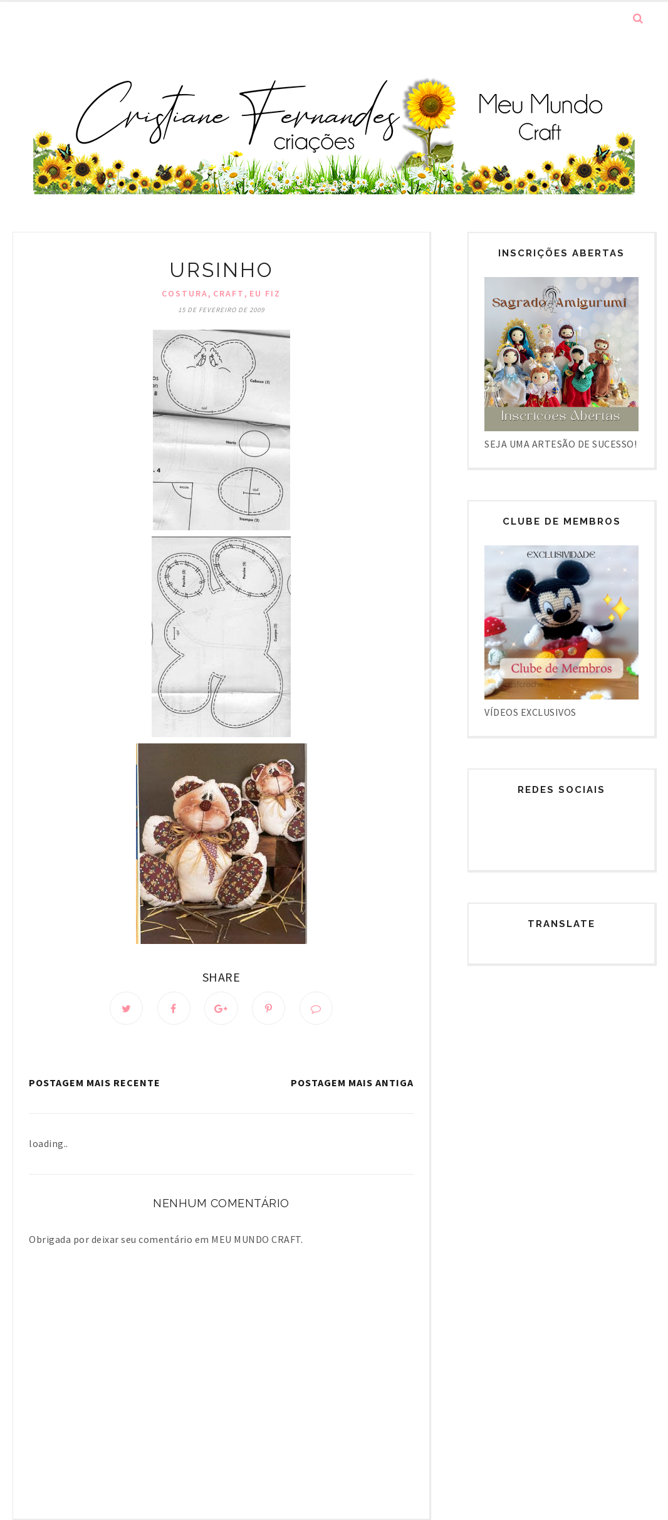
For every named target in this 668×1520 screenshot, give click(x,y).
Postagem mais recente (94, 1083)
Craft (228, 293)
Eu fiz (265, 293)
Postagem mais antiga (352, 1083)
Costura (185, 293)
